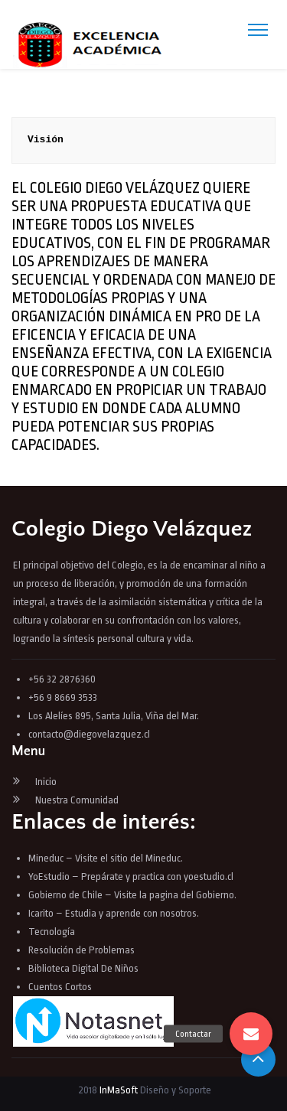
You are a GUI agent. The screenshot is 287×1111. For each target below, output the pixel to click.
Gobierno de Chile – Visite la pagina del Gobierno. (132, 895)
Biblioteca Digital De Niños (83, 968)
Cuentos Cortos (60, 986)
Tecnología (51, 931)
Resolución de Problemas (82, 950)
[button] (251, 1033)
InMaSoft (118, 1090)
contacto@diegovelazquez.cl (89, 734)
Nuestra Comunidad (77, 800)
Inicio (46, 781)
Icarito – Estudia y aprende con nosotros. (113, 913)
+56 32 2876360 (62, 679)
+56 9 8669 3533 (62, 697)
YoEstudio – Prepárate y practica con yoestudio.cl (130, 876)
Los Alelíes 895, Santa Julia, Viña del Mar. (113, 716)
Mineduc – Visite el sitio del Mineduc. (105, 858)
